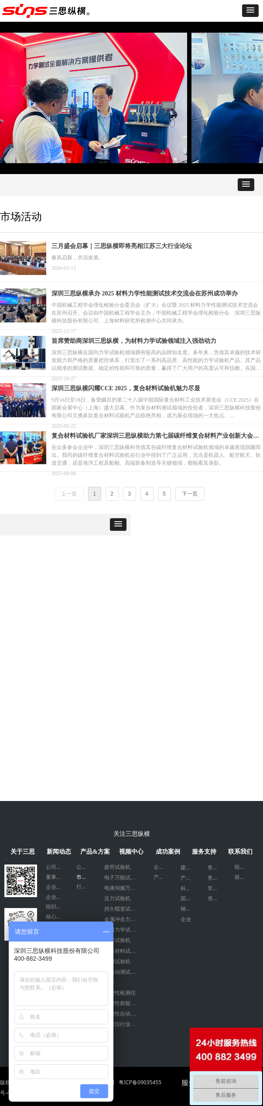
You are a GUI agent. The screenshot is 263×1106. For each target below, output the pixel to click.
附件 (109, 982)
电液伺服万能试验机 (124, 888)
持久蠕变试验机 (122, 909)
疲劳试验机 (117, 867)
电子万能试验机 (122, 878)
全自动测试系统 (122, 972)
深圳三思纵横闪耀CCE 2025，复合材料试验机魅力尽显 (125, 388)
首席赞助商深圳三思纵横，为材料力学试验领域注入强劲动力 (133, 341)
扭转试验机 (117, 940)
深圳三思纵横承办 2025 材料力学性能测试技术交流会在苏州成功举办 (144, 293)
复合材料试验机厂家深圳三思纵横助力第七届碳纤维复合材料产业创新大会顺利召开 (155, 436)
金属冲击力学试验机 (124, 919)
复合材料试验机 (122, 951)
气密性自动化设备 (124, 1014)
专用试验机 (117, 962)
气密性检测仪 (120, 993)
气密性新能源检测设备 (124, 1003)
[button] (250, 10)
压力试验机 (117, 898)
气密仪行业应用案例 (124, 1024)
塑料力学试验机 (122, 930)
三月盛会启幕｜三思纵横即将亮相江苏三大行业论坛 (121, 246)
